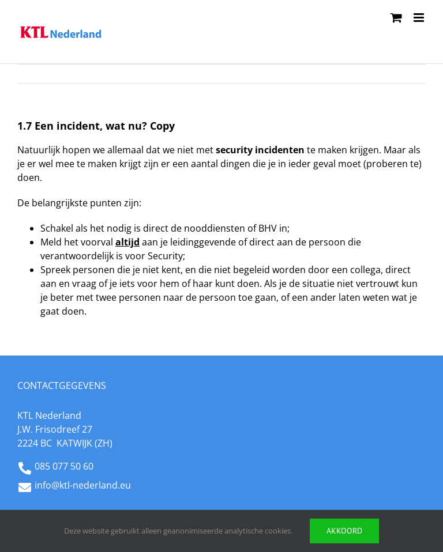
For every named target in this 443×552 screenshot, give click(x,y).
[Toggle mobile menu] (420, 18)
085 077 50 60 (64, 466)
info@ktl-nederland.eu (83, 485)
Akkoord (344, 530)
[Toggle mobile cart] (396, 18)
